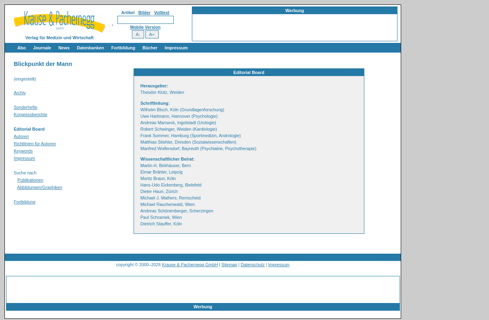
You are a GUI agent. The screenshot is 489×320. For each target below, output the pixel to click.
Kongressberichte (30, 114)
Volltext (162, 12)
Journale (42, 47)
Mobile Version (145, 27)
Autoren (21, 136)
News (64, 47)
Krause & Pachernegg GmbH (190, 264)
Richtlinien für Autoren (35, 143)
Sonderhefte (25, 107)
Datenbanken (90, 47)
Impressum (176, 47)
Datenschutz (253, 264)
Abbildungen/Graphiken (39, 187)
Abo (21, 47)
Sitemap (229, 264)
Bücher (149, 47)
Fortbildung (123, 47)
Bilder (144, 12)
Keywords (23, 150)
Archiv (20, 92)
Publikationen (30, 180)
